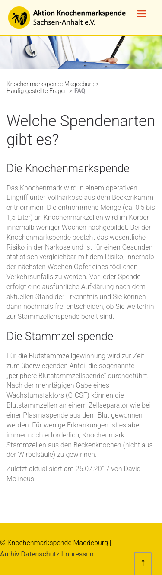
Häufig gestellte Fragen (36, 90)
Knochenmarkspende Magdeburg (50, 83)
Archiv (9, 554)
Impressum (78, 554)
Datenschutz (40, 554)
